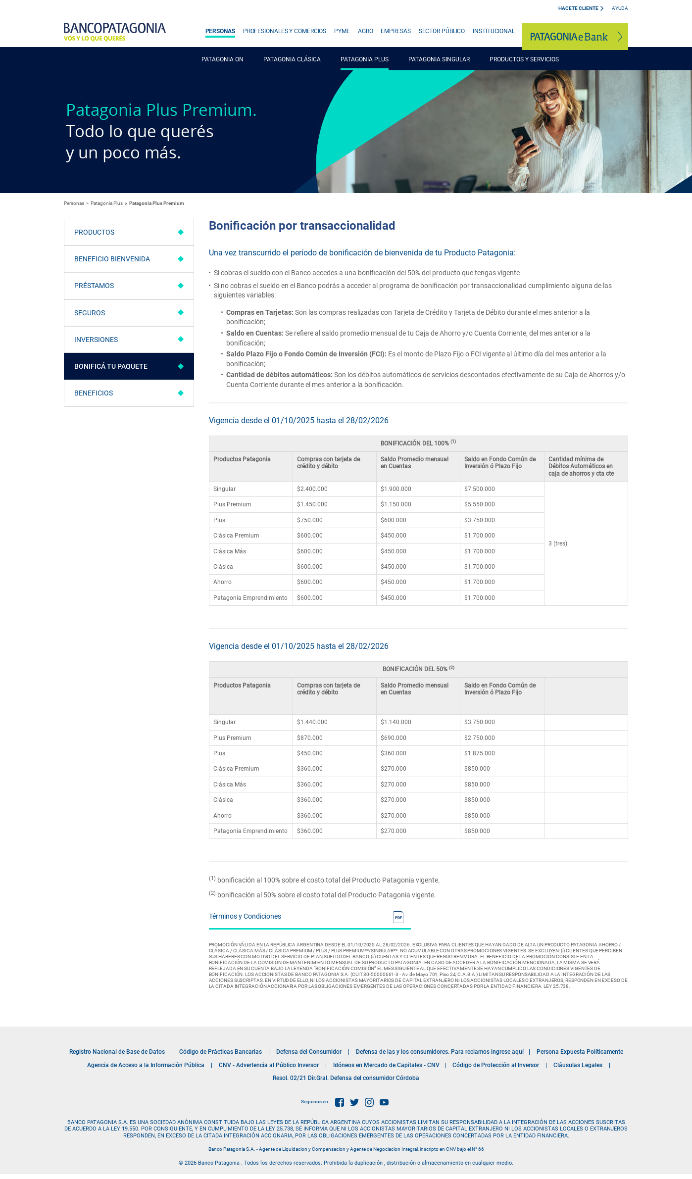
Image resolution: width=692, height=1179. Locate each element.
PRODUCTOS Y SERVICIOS (524, 59)
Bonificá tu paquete (111, 366)
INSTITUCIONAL (494, 31)
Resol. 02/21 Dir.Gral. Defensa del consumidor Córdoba (346, 1078)
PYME (342, 31)
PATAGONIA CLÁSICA (292, 59)
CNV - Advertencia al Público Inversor (269, 1065)
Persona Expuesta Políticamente (580, 1051)
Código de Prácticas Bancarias (220, 1051)
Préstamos (94, 286)
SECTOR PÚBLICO (442, 31)
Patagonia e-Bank (575, 36)
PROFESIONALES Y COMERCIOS (285, 31)
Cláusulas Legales (577, 1065)
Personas (74, 203)
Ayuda (620, 8)
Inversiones (96, 340)
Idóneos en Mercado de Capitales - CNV (386, 1065)
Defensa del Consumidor (309, 1051)
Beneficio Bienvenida (112, 259)
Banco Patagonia (115, 32)
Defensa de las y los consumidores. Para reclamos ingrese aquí (440, 1051)
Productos (94, 232)
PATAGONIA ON (222, 59)
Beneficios (93, 393)
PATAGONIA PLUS (365, 59)
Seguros (89, 313)
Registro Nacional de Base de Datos (117, 1051)
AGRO (365, 31)
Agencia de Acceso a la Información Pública (145, 1065)
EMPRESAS (395, 31)
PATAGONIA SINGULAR (439, 59)
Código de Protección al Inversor (495, 1065)
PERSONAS (220, 31)
